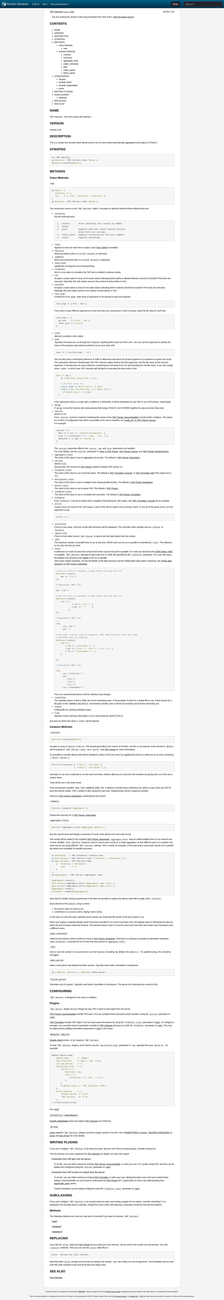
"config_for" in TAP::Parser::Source (140, 420)
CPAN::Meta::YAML (164, 551)
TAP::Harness (56, 12)
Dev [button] (45, 4)
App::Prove (64, 1136)
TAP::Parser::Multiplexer (142, 482)
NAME (57, 30)
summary (67, 57)
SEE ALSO (59, 104)
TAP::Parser (86, 467)
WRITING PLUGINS (63, 91)
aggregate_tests (70, 61)
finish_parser (69, 73)
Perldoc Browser (15, 4)
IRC (142, 1297)
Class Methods (65, 45)
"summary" (57, 1232)
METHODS (59, 42)
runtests (67, 54)
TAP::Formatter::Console (121, 473)
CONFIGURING (61, 76)
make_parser (69, 70)
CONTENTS (58, 23)
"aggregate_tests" (62, 1184)
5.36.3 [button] (35, 4)
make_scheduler (71, 64)
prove (61, 88)
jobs (65, 67)
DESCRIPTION (61, 36)
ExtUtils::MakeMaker (68, 85)
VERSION (59, 33)
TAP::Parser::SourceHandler (125, 417)
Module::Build (65, 82)
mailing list (134, 1297)
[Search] (203, 4)
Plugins (62, 79)
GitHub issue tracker (113, 1292)
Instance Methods (67, 51)
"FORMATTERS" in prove (135, 1133)
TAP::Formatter (57, 1022)
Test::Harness (56, 1278)
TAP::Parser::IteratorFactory (155, 451)
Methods (63, 98)
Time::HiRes (102, 247)
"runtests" (57, 1227)
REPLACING (60, 101)
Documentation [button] (59, 4)
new (65, 48)
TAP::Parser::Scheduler (129, 494)
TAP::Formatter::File (145, 473)
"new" (52, 1017)
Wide (175, 4)
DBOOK (82, 1292)
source (66, 12)
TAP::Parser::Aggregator (128, 457)
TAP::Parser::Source (128, 451)
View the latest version (123, 17)
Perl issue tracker (120, 1297)
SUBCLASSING (61, 95)
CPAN (71, 12)
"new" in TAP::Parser (108, 451)
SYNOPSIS (59, 39)
